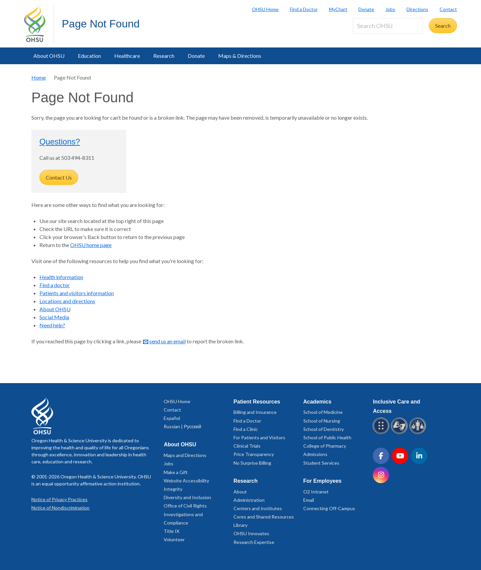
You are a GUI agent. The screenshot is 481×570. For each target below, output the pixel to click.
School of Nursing (321, 421)
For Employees (322, 481)
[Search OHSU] (388, 26)
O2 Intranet (316, 491)
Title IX (171, 531)
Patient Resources (256, 402)
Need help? (52, 325)
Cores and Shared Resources (263, 517)
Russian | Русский (182, 426)
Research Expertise (253, 542)
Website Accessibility (186, 480)
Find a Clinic (245, 429)
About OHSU (48, 55)
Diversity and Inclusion (187, 497)
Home (38, 77)
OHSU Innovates (251, 533)
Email (308, 500)
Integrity (173, 489)
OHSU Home (265, 9)
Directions (417, 9)
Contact (448, 9)
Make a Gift (176, 472)
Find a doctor (54, 285)
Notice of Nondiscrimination (60, 507)
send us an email (167, 341)
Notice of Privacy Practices (59, 499)
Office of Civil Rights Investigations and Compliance (185, 514)
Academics (317, 402)
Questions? (59, 141)
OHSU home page (91, 245)
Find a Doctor (304, 9)
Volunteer (174, 539)
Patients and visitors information (76, 293)
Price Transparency (253, 454)
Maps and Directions (185, 455)
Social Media (54, 317)
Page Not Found (101, 24)
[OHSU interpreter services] (419, 433)
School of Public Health (327, 437)
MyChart (338, 9)
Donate (366, 9)
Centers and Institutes (257, 508)
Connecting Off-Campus (329, 508)
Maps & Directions (239, 55)
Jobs (390, 9)
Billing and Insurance (255, 412)
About (240, 491)
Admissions (315, 454)
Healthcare (127, 55)
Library (240, 525)
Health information (61, 277)
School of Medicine (323, 412)
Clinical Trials (247, 446)
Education (89, 55)
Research (163, 55)
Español (172, 418)
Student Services (321, 463)
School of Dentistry (323, 429)
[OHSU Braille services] (382, 433)
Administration (249, 500)
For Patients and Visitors (259, 437)
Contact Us (59, 177)
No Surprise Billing (252, 463)
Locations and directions (67, 301)
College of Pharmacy (324, 446)
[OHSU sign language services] (400, 433)
